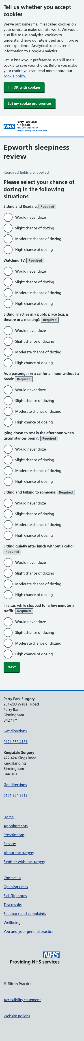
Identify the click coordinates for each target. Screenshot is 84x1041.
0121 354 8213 (16, 795)
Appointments (16, 826)
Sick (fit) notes (15, 896)
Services (10, 844)
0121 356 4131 (16, 742)
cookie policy (14, 76)
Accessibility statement (22, 1000)
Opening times (16, 887)
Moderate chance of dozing (38, 239)
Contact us (12, 878)
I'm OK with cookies (24, 87)
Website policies (17, 1016)
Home (9, 817)
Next (12, 667)
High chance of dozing (34, 249)
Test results (13, 904)
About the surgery (19, 853)
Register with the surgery (24, 861)
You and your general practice (29, 931)
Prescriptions (14, 835)
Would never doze (30, 217)
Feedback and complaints (25, 913)
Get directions (15, 731)
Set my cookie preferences (30, 103)
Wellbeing (12, 922)
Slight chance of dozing (34, 228)
